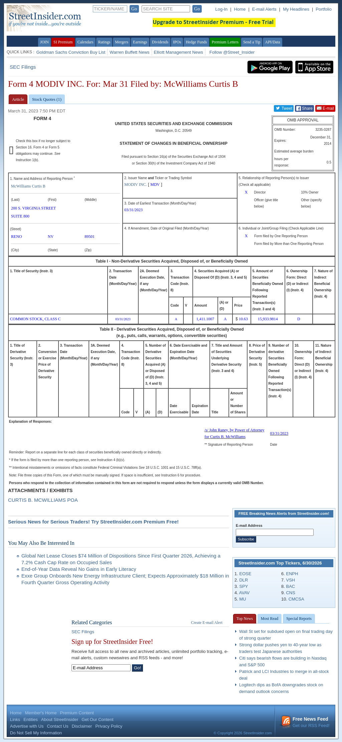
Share (304, 108)
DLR (243, 580)
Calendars (85, 42)
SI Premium (63, 42)
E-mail (325, 108)
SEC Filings (23, 67)
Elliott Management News (178, 52)
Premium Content (77, 712)
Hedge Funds (196, 42)
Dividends (160, 42)
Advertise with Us (26, 726)
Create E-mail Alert (206, 622)
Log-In (221, 9)
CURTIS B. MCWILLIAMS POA (43, 500)
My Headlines (296, 9)
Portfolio (324, 9)
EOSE (245, 573)
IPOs (177, 42)
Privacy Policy (108, 726)
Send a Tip (251, 42)
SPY (243, 586)
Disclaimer (82, 726)
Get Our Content (97, 719)
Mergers (121, 42)
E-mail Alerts (264, 9)
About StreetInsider (59, 719)
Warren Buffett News (129, 52)
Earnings (140, 42)
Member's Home (41, 712)
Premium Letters (225, 42)
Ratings (104, 42)
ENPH (292, 573)
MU (242, 599)
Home (240, 9)
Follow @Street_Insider (231, 52)
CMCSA (296, 599)
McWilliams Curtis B (28, 186)
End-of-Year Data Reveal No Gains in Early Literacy (78, 569)
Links (15, 719)
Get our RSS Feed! (305, 722)
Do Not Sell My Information (36, 732)
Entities (30, 719)
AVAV (244, 592)
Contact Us (57, 726)
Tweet (283, 108)
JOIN (44, 42)
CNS (290, 592)
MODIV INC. (135, 184)
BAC (290, 586)
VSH (290, 580)
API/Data (272, 42)
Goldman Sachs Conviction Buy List (71, 52)
